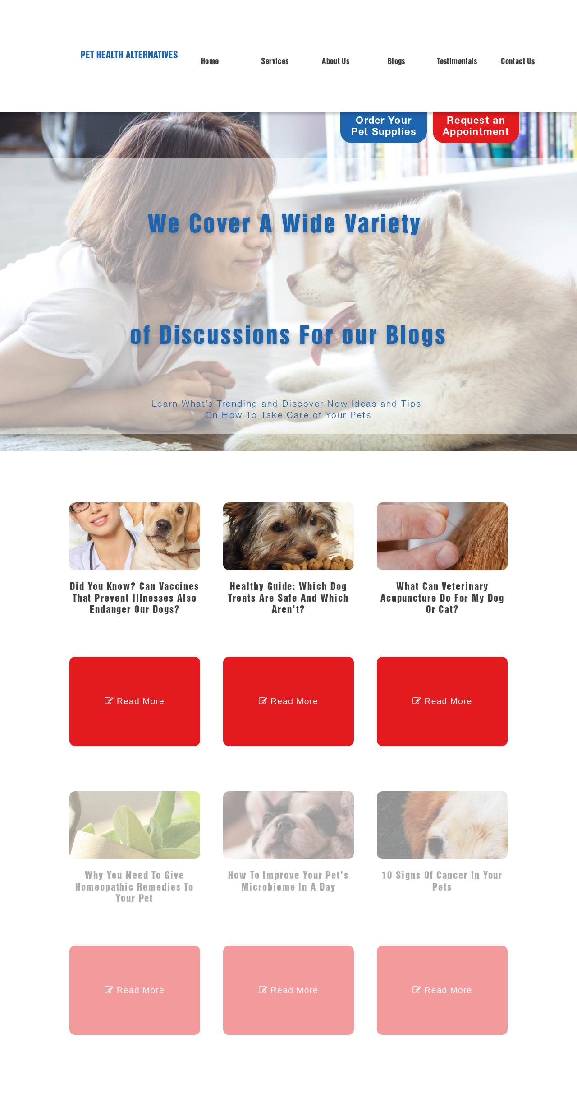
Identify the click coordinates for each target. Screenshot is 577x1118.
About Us (335, 61)
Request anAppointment (476, 127)
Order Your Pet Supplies (384, 127)
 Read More (135, 701)
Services (274, 61)
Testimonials (457, 61)
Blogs (396, 61)
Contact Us (518, 61)
